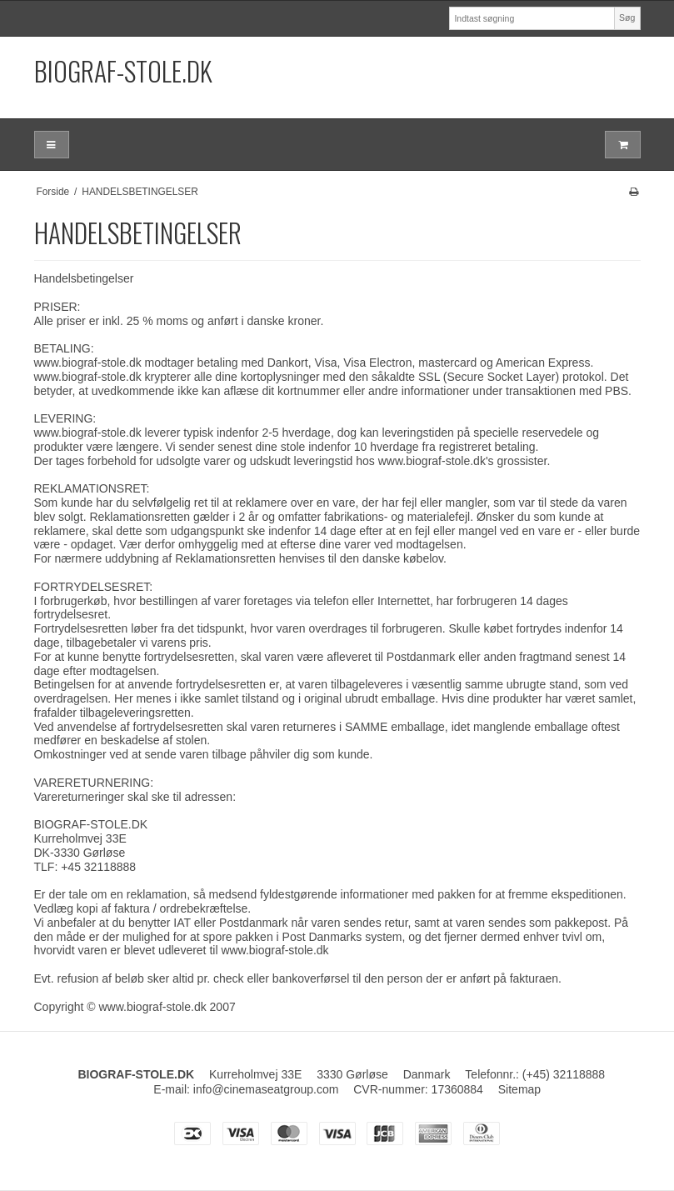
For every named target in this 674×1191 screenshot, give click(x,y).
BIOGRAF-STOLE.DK (123, 70)
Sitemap (519, 1089)
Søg (627, 18)
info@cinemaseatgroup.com (266, 1089)
